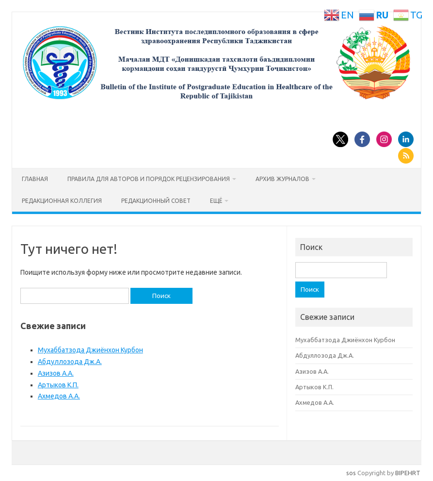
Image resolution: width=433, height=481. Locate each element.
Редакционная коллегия (62, 201)
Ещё (216, 201)
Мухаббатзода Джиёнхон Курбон (90, 350)
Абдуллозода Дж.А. (70, 361)
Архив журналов (282, 179)
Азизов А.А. (56, 373)
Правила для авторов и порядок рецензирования (148, 179)
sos (351, 472)
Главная (35, 179)
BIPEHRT (407, 472)
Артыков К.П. (58, 385)
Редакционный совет (156, 201)
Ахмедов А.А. (59, 396)
